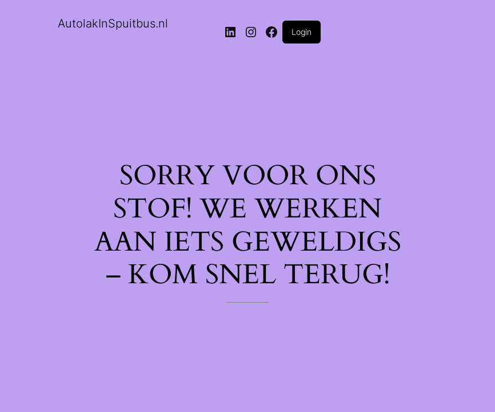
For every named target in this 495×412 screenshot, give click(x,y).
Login (302, 32)
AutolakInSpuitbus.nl (113, 23)
